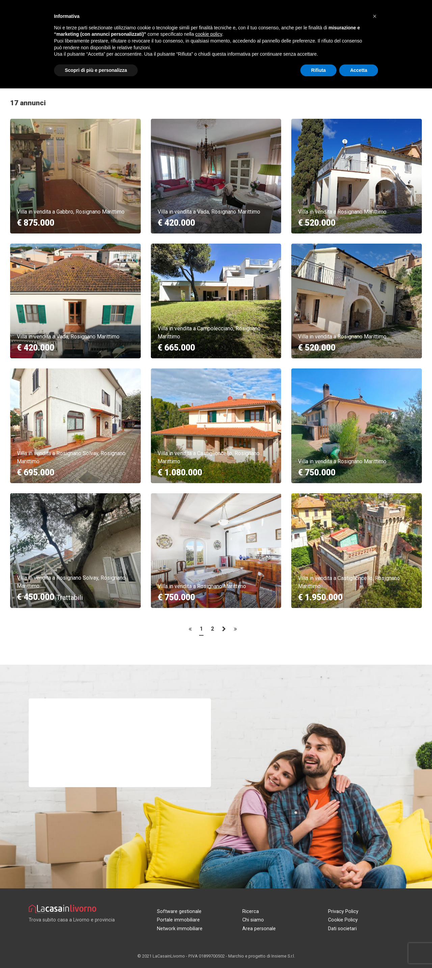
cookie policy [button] (208, 34)
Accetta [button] (358, 70)
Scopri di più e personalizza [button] (96, 70)
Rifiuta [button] (318, 70)
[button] (374, 16)
